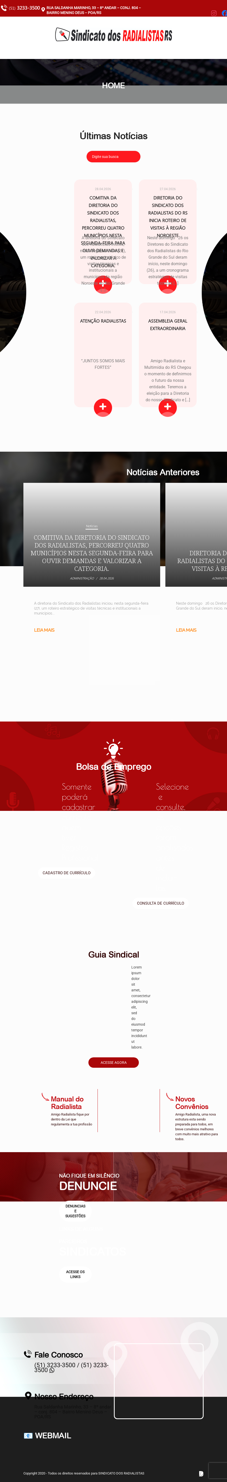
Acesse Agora (114, 1062)
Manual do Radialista (67, 1103)
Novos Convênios (191, 1103)
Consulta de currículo (160, 903)
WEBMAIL (53, 1435)
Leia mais (44, 630)
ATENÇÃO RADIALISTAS (103, 321)
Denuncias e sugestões (75, 1211)
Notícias (92, 526)
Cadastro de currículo (66, 873)
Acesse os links (75, 1274)
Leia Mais (103, 407)
